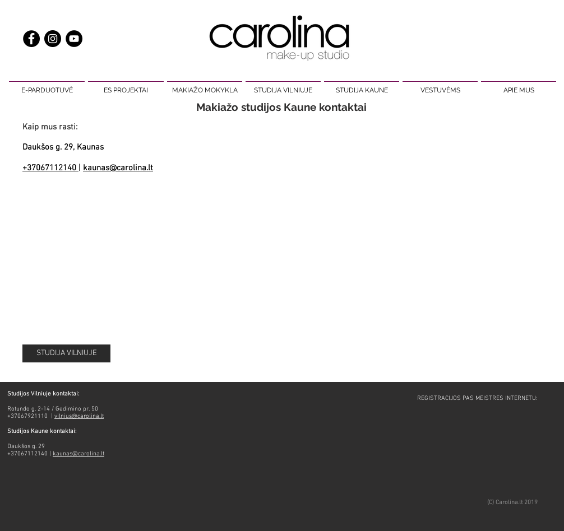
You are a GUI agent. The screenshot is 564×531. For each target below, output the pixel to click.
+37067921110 (28, 416)
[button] (46, 85)
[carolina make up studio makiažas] (74, 38)
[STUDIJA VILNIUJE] (66, 353)
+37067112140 (50, 168)
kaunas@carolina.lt (118, 168)
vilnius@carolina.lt (79, 416)
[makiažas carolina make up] (52, 38)
